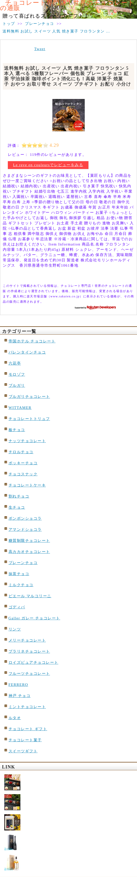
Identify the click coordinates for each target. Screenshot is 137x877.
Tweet (39, 49)
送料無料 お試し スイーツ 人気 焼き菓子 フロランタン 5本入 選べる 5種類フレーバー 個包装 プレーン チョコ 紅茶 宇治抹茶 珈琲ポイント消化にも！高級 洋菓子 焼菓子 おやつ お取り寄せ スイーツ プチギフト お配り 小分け (67, 76)
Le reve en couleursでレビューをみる (48, 165)
